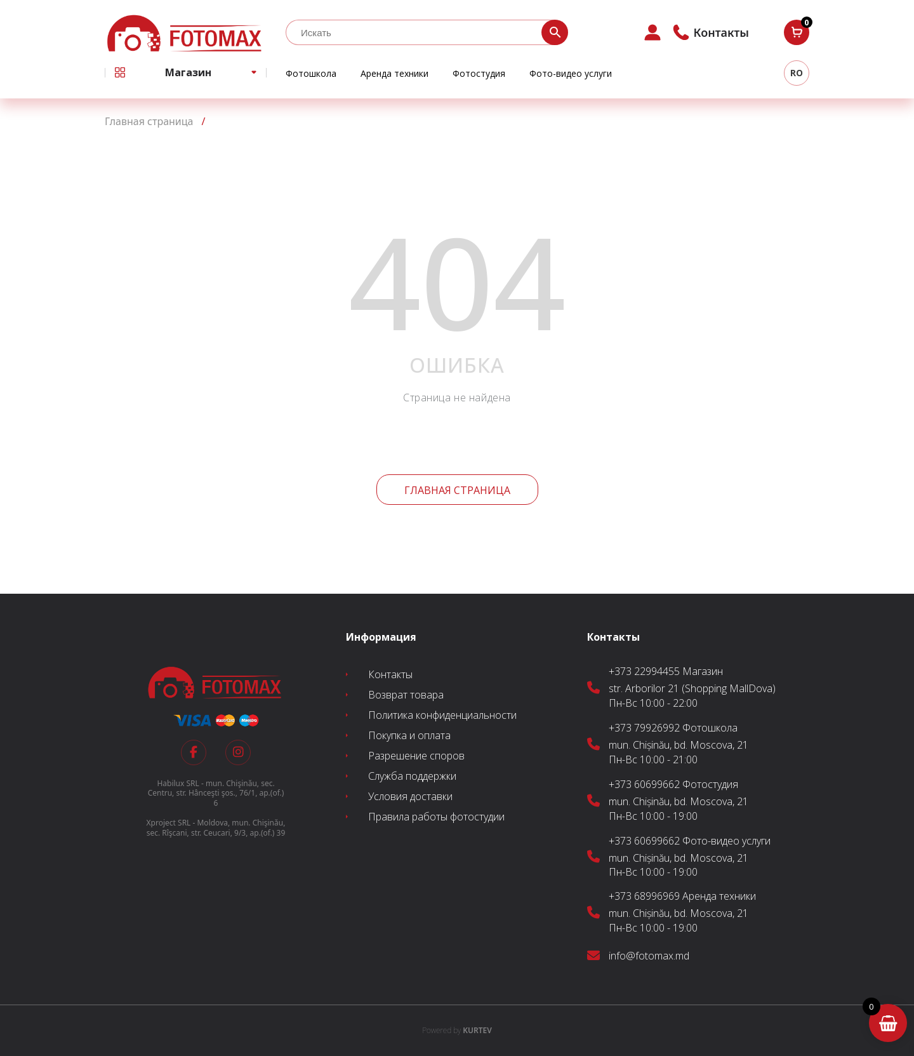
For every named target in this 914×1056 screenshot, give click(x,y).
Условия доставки (410, 796)
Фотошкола (311, 73)
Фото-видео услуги (570, 73)
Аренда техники (394, 73)
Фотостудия (479, 73)
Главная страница (457, 490)
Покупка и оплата (409, 735)
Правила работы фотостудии (436, 816)
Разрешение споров (416, 755)
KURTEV (457, 1030)
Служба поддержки (412, 776)
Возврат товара (406, 694)
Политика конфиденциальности (442, 715)
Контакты (390, 674)
